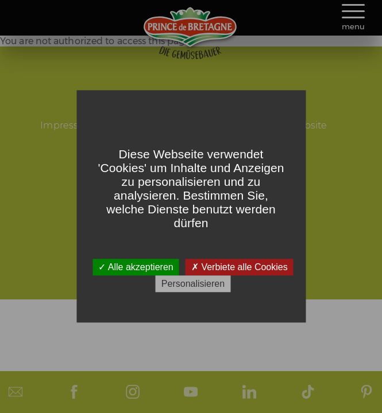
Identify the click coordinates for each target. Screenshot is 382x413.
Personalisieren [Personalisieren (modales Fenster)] (193, 284)
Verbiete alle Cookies (239, 267)
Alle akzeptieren (135, 267)
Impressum (67, 125)
